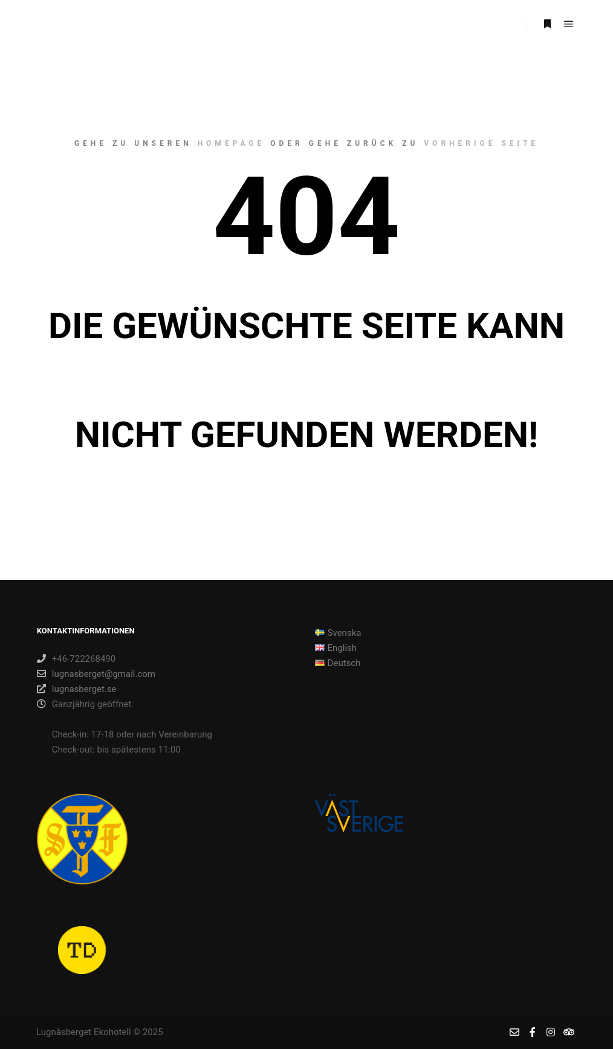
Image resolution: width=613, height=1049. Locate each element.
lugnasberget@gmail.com (96, 674)
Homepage (231, 143)
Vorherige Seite (481, 143)
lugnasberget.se (77, 689)
